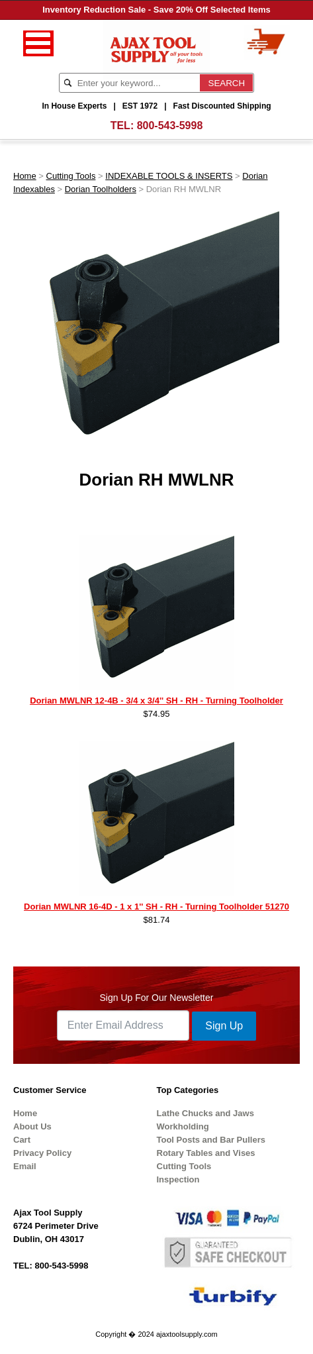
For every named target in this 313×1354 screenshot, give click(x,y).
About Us (32, 1126)
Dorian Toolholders (100, 189)
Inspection (178, 1179)
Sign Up (224, 1025)
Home (24, 176)
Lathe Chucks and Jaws (205, 1113)
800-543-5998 (170, 125)
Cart (21, 1140)
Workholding (183, 1126)
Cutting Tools (71, 176)
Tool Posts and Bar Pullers (211, 1140)
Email (24, 1166)
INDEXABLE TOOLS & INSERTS (168, 176)
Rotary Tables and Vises (206, 1153)
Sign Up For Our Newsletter (157, 997)
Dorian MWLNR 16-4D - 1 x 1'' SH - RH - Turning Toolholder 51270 (156, 906)
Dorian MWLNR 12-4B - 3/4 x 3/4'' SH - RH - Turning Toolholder (156, 700)
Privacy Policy (42, 1153)
